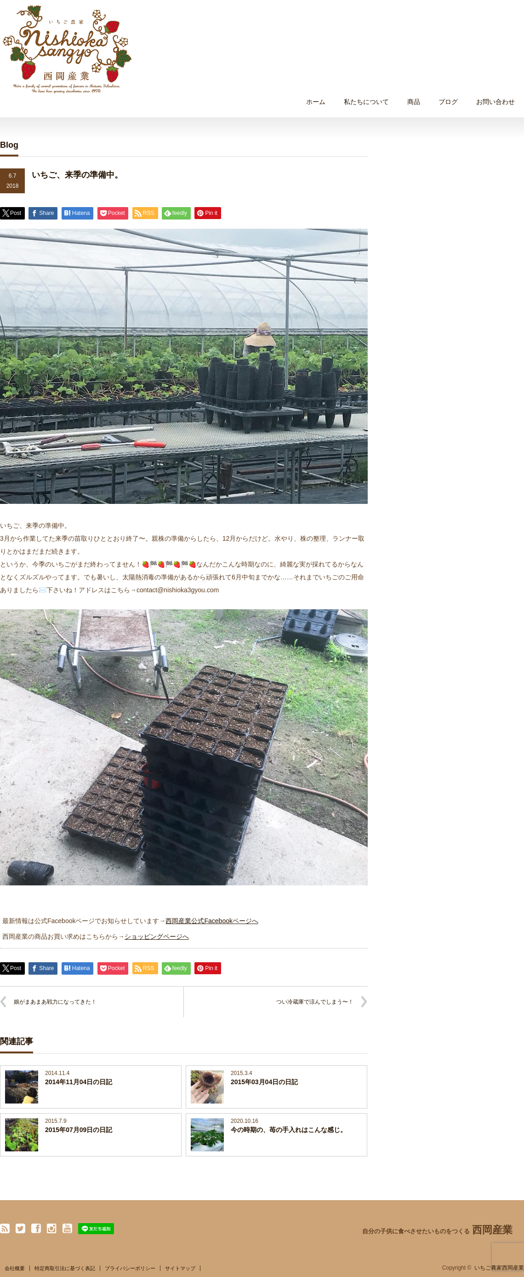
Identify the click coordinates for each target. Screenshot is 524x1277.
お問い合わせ (495, 101)
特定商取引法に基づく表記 (64, 1268)
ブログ (448, 101)
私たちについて (366, 101)
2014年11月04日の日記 (78, 1082)
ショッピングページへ (157, 936)
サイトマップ (180, 1268)
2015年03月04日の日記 (264, 1082)
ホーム (315, 101)
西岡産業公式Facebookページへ (211, 921)
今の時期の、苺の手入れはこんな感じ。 (289, 1129)
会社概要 (15, 1268)
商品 (413, 101)
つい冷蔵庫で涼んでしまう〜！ (314, 1002)
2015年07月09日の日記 (78, 1129)
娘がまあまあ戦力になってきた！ (55, 1002)
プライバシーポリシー (130, 1268)
